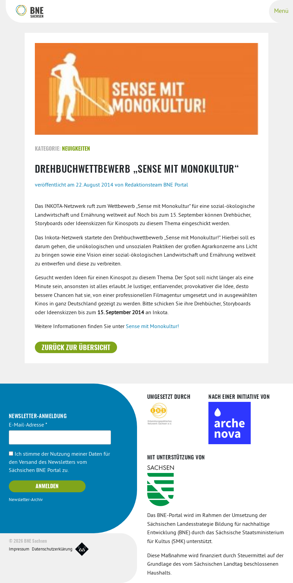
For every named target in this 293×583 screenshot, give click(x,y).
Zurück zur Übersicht (76, 347)
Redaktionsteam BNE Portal (156, 185)
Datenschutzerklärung (52, 549)
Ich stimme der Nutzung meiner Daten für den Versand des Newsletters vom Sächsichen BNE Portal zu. (59, 462)
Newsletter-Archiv (26, 500)
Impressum (19, 549)
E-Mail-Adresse (28, 425)
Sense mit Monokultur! (152, 326)
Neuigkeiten (76, 148)
